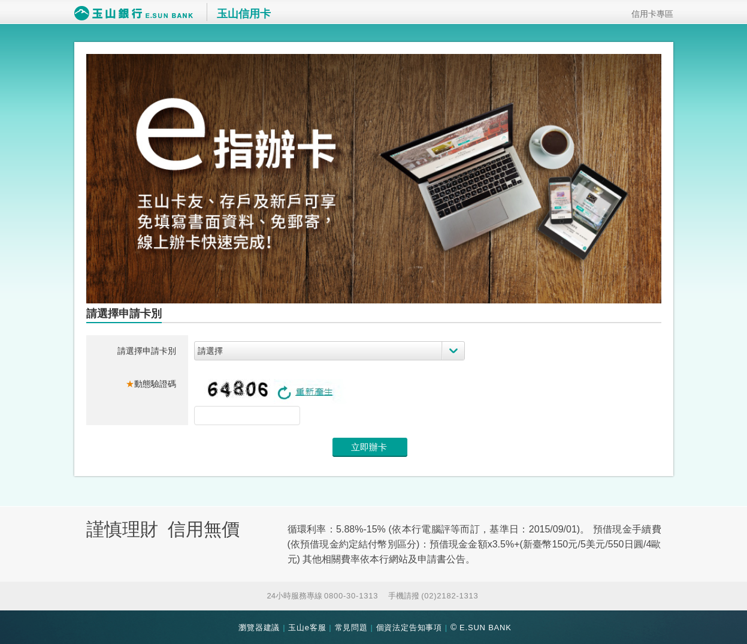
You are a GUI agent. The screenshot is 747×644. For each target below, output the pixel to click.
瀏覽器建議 (259, 627)
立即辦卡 (369, 447)
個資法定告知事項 (409, 627)
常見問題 (351, 627)
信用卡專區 (648, 13)
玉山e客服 (307, 627)
